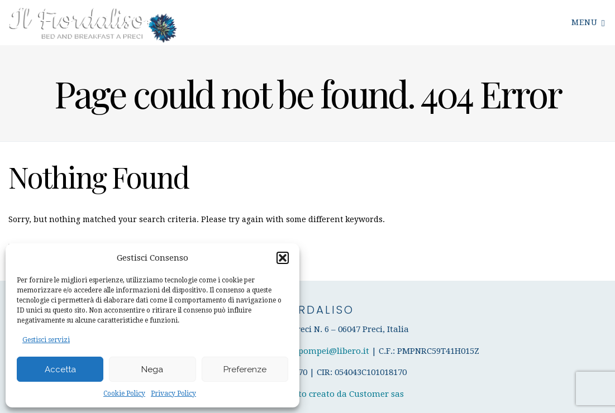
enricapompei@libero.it (322, 351)
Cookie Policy (124, 393)
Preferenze (244, 369)
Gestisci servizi (46, 340)
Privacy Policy (173, 393)
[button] (282, 257)
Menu (588, 22)
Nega (152, 369)
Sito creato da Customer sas (347, 394)
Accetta (60, 369)
